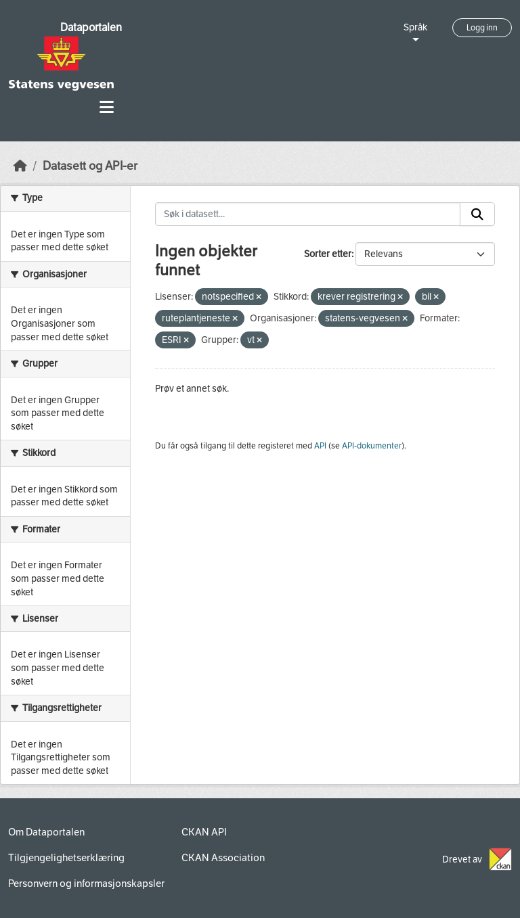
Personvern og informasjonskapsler (86, 883)
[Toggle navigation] (106, 107)
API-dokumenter (372, 446)
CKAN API (204, 832)
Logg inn (482, 27)
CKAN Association (223, 858)
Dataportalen (91, 27)
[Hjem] (20, 166)
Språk (415, 27)
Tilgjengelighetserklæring (66, 858)
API (320, 446)
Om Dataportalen (46, 832)
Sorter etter (327, 254)
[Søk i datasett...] (308, 214)
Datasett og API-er (90, 166)
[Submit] (477, 214)
